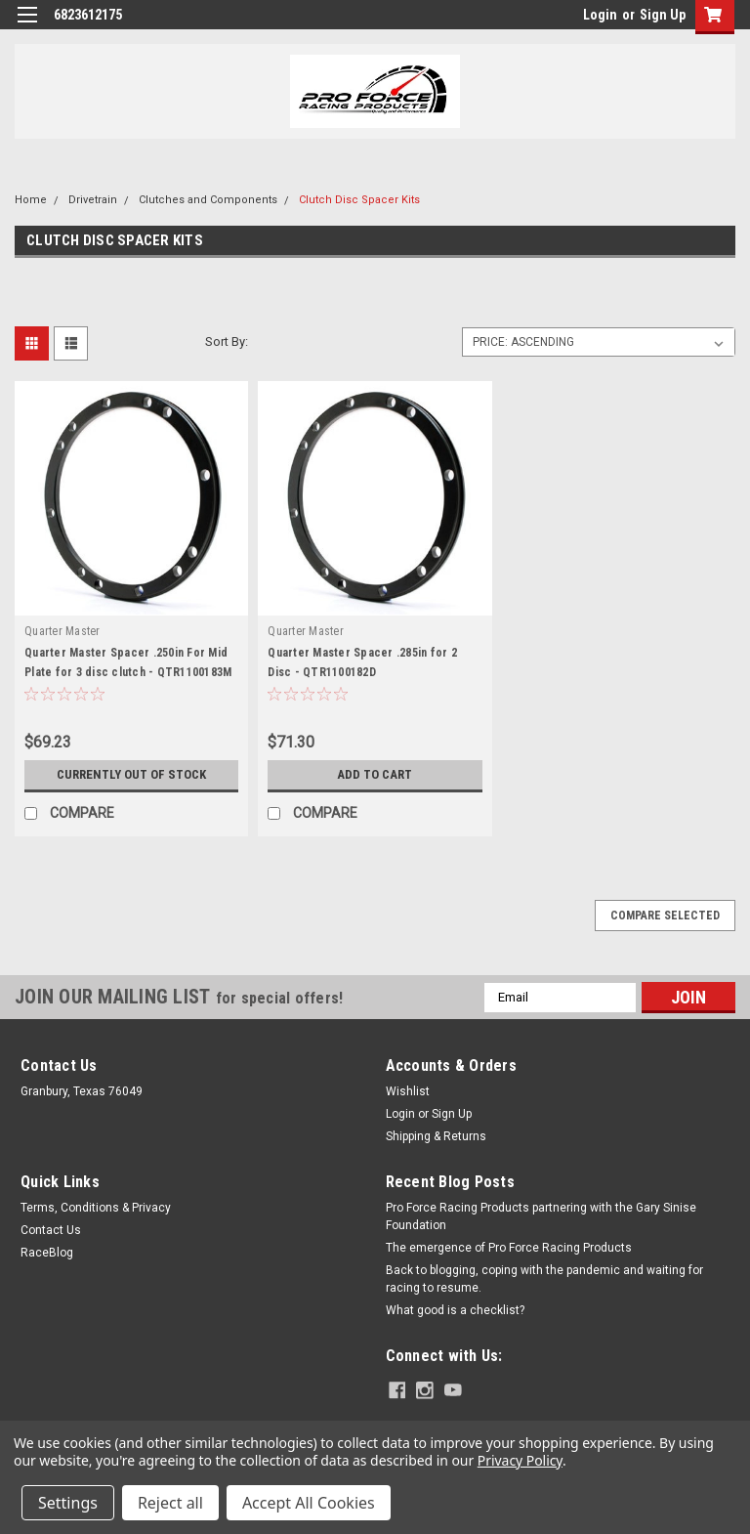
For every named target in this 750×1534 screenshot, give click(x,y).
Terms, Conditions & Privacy (96, 1207)
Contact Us (51, 1230)
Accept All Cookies (308, 1502)
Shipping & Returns (436, 1136)
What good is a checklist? (455, 1310)
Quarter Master (62, 631)
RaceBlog (47, 1252)
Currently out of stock (132, 775)
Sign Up (663, 14)
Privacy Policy (520, 1460)
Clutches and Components (208, 199)
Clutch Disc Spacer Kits (359, 199)
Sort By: (226, 341)
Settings (68, 1502)
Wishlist (408, 1091)
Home (31, 199)
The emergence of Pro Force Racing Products (509, 1248)
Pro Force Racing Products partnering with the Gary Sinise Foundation (541, 1216)
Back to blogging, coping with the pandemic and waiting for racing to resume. (544, 1279)
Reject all (170, 1502)
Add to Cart (374, 775)
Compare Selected (665, 915)
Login (600, 14)
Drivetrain (92, 199)
